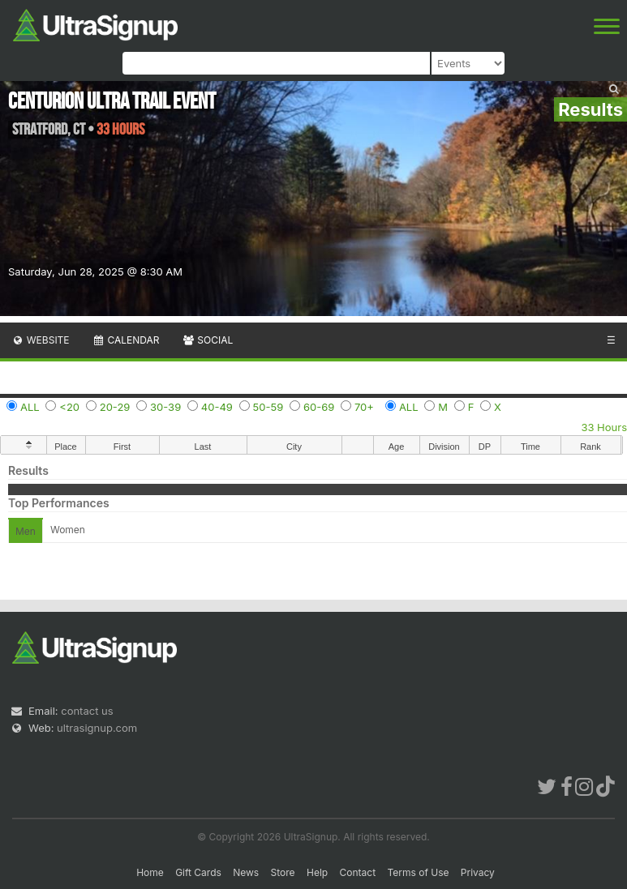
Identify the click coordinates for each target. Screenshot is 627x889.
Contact (358, 872)
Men (25, 531)
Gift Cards (198, 872)
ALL (30, 406)
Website (40, 340)
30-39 (165, 406)
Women (67, 530)
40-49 (217, 406)
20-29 (115, 406)
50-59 (268, 406)
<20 (69, 406)
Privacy (478, 872)
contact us (87, 710)
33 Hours (604, 427)
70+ (364, 406)
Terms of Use (418, 872)
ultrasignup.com (97, 727)
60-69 (318, 406)
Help (317, 872)
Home (150, 872)
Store (283, 872)
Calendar (126, 340)
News (246, 872)
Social (207, 340)
